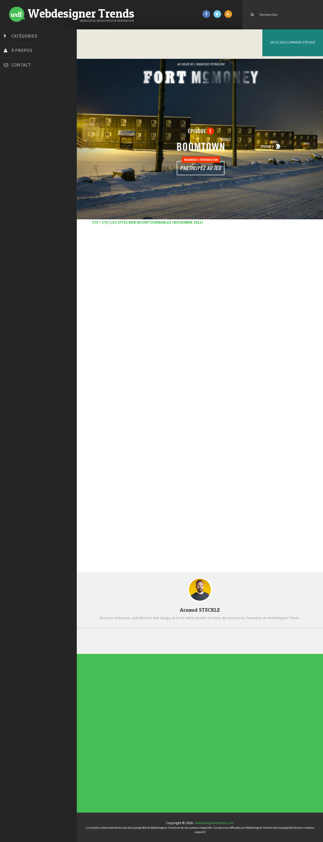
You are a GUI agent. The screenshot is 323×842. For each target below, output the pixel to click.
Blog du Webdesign (20, 100)
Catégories (24, 36)
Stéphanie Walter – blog (23, 177)
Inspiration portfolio (198, 697)
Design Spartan (16, 132)
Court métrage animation (24, 113)
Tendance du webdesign (198, 695)
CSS (140, 727)
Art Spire (12, 94)
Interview (141, 731)
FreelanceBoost (17, 158)
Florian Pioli (14, 145)
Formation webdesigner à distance (32, 151)
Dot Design (13, 138)
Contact (21, 65)
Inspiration (141, 730)
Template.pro (15, 183)
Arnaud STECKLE (302, 42)
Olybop (10, 164)
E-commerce (141, 729)
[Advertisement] (200, 304)
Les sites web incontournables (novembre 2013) (156, 222)
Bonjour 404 (14, 107)
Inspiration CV (197, 698)
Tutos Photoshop (18, 190)
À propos (22, 50)
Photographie (141, 733)
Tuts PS (10, 196)
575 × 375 (100, 222)
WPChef (11, 202)
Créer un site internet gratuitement (32, 119)
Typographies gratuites (198, 696)
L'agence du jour (141, 732)
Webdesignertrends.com (214, 823)
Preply (10, 170)
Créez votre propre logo (24, 126)
